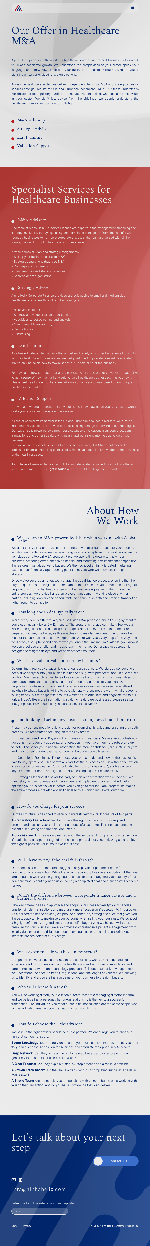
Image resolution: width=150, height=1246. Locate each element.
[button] (133, 7)
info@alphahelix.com (38, 1189)
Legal (14, 1226)
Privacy (27, 1226)
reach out (44, 382)
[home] (18, 7)
